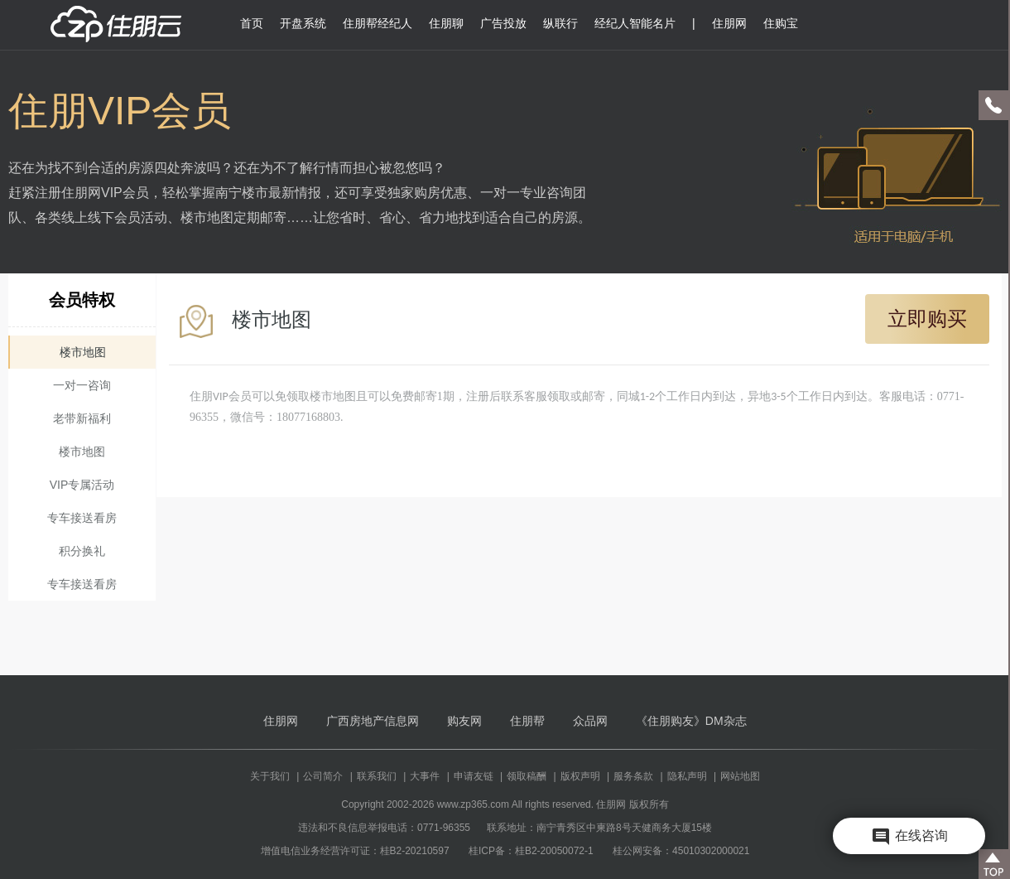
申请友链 (473, 776)
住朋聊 (446, 23)
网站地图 (740, 776)
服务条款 (633, 776)
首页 (251, 23)
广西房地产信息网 (372, 720)
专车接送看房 (82, 517)
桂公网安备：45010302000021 (681, 851)
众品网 (590, 720)
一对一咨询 (82, 385)
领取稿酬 (526, 776)
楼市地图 (83, 352)
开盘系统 (303, 23)
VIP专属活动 (82, 484)
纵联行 (560, 23)
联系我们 (377, 776)
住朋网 (729, 23)
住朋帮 (527, 720)
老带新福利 (82, 418)
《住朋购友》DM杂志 (691, 720)
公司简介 (323, 776)
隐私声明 (687, 776)
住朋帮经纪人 (377, 23)
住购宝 (780, 23)
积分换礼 (82, 551)
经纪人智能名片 (635, 23)
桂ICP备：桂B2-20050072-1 (531, 851)
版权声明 (580, 776)
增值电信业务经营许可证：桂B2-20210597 (355, 851)
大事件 (425, 776)
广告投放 (503, 23)
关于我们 (270, 776)
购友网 (464, 720)
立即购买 (927, 318)
